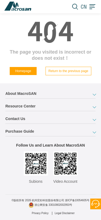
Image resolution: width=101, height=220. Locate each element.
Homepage (23, 71)
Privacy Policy (40, 213)
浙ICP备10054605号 (77, 200)
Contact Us (95, 204)
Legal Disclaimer (65, 213)
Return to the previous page (68, 71)
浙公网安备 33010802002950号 (53, 204)
